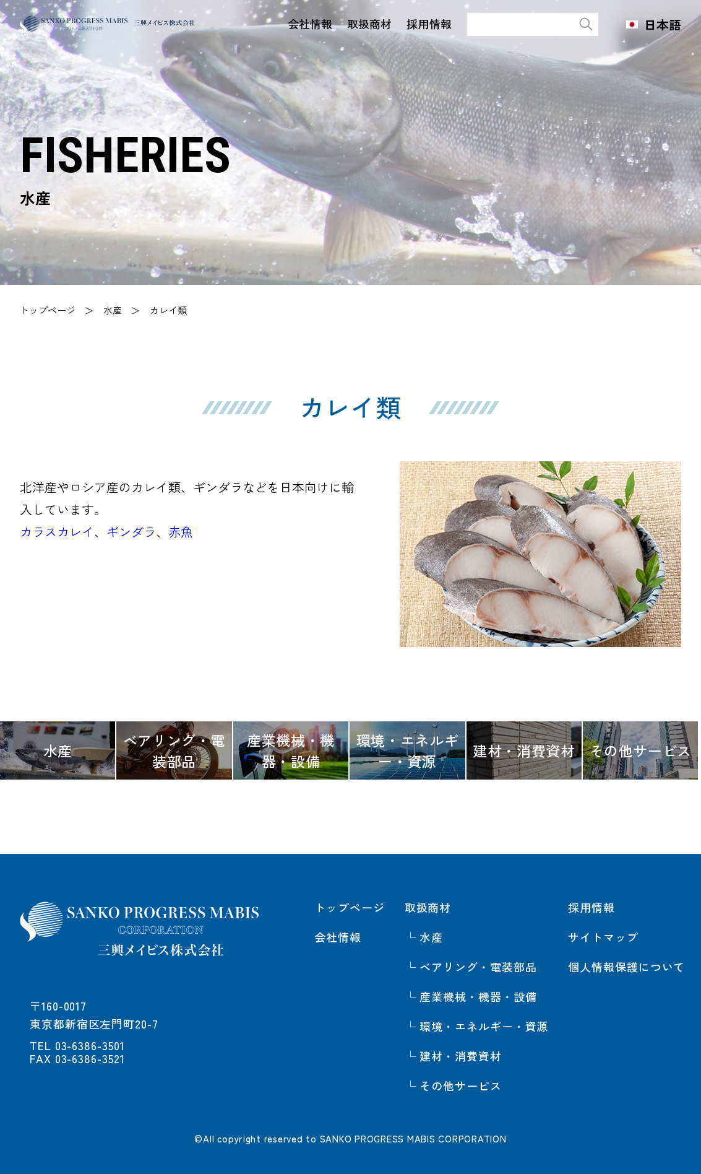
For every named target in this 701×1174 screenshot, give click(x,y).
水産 (112, 310)
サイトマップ (603, 937)
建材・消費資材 (460, 1056)
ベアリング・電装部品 (477, 967)
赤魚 (180, 532)
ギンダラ (131, 532)
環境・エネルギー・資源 (483, 1026)
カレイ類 (168, 310)
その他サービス (460, 1085)
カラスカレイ (57, 532)
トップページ (47, 310)
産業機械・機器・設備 (477, 996)
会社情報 (305, 23)
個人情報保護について (626, 967)
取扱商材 (365, 23)
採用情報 (424, 23)
